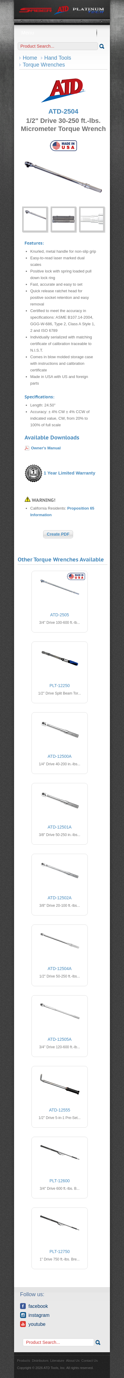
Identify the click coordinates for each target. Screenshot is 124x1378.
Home (30, 58)
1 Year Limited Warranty (69, 472)
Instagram (34, 1315)
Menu (62, 33)
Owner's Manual (46, 448)
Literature (57, 1360)
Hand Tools (57, 58)
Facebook (34, 1306)
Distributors (40, 1360)
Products (23, 1360)
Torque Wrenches (44, 65)
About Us (73, 1360)
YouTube (33, 1324)
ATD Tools (62, 10)
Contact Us (89, 1360)
